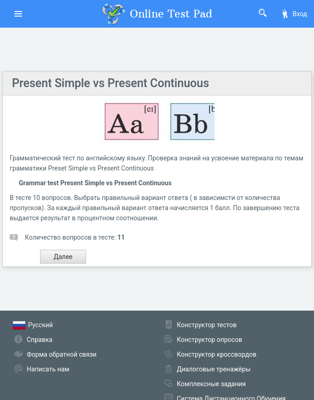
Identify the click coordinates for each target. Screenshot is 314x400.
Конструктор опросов (209, 339)
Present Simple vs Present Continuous (110, 83)
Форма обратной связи (62, 354)
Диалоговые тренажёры (213, 369)
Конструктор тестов (207, 325)
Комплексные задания (211, 384)
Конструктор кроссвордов (216, 354)
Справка (39, 339)
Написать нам (48, 369)
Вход (293, 13)
